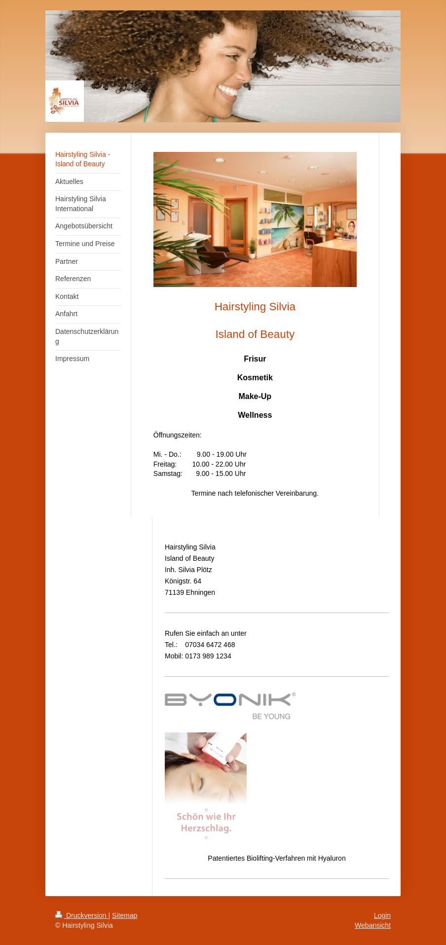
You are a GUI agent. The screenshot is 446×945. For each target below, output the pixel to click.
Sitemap (124, 915)
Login (382, 915)
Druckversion (81, 915)
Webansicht (373, 925)
